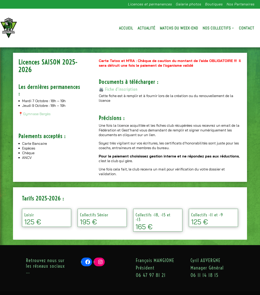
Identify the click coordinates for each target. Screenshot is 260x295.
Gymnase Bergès (37, 114)
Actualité (146, 29)
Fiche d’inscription (121, 89)
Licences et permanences (150, 4)
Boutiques (214, 4)
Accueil (126, 29)
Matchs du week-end (179, 29)
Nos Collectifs (217, 29)
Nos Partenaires (241, 4)
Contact (246, 29)
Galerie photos (188, 4)
